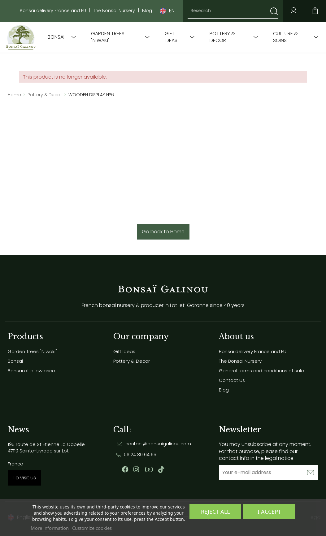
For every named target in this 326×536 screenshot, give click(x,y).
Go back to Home (163, 231)
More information (50, 528)
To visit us (24, 477)
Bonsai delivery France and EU (53, 11)
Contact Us (232, 380)
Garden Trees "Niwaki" (107, 37)
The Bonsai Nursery (114, 11)
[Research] (233, 11)
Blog (147, 11)
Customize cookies (92, 528)
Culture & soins (285, 37)
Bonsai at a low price (31, 370)
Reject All (215, 511)
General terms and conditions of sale (261, 370)
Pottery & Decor (222, 37)
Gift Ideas (171, 37)
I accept (269, 511)
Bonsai (56, 37)
